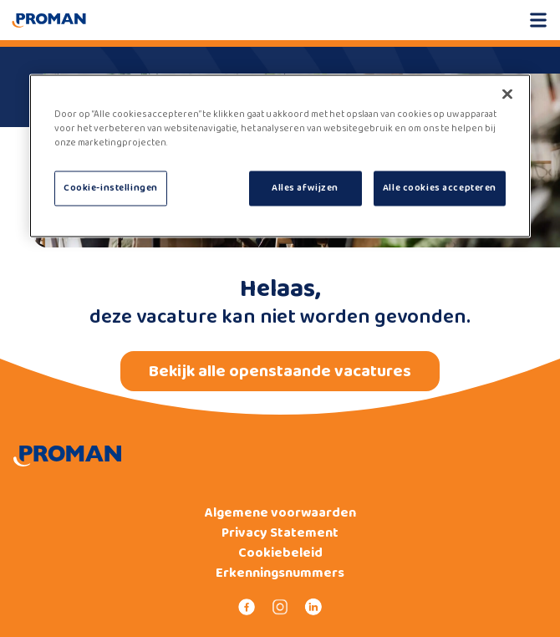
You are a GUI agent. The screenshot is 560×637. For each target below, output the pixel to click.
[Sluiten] (507, 94)
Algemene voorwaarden (280, 513)
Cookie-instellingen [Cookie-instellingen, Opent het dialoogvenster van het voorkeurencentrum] (111, 188)
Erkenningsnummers (280, 573)
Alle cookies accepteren (439, 188)
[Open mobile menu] (538, 20)
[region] (280, 156)
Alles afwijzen (305, 188)
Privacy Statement (280, 533)
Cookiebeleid (280, 553)
